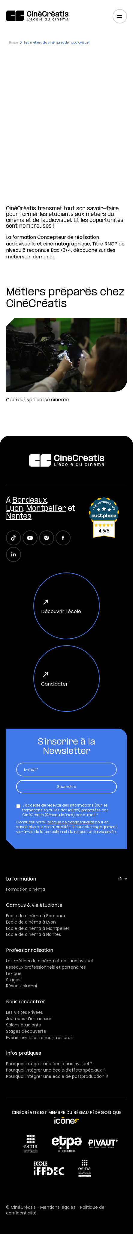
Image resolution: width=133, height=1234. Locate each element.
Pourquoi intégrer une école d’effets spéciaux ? (55, 1070)
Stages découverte (26, 1031)
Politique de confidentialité (70, 822)
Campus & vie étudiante (34, 905)
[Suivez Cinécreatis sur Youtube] (30, 537)
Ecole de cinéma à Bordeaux (36, 916)
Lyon (14, 509)
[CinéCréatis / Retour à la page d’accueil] (37, 16)
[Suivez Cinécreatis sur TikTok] (13, 537)
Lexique (14, 973)
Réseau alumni (21, 986)
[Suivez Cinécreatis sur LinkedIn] (13, 554)
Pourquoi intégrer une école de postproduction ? (57, 1076)
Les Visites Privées (24, 1012)
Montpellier (46, 509)
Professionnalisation (29, 950)
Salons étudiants (23, 1025)
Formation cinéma (25, 889)
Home (13, 42)
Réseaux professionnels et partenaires (46, 967)
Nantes (19, 517)
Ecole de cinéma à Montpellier (37, 928)
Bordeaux (29, 501)
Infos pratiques (23, 1053)
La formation (21, 878)
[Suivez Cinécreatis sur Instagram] (46, 537)
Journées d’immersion (29, 1019)
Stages (13, 980)
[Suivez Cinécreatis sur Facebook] (63, 537)
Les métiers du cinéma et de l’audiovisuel (49, 961)
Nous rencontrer (25, 1001)
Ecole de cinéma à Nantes (33, 934)
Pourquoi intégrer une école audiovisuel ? (49, 1064)
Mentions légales (58, 1207)
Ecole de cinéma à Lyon (31, 922)
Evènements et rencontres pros (39, 1038)
